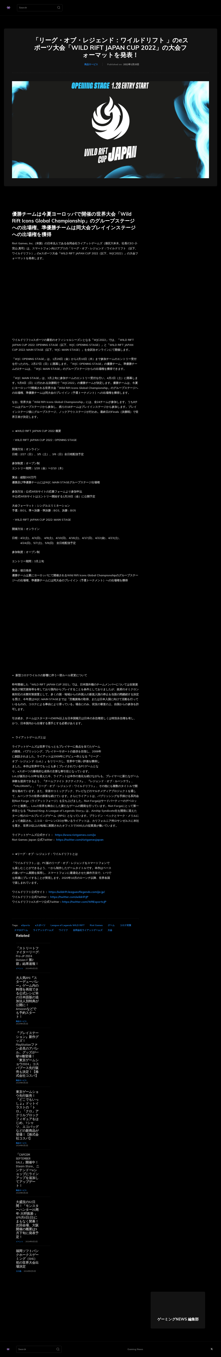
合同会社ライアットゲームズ (87, 930)
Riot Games (96, 925)
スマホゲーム (21, 930)
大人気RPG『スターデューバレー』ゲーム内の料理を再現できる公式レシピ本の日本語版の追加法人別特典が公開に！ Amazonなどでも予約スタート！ (27, 997)
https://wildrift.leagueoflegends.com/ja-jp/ (77, 892)
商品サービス (91, 64)
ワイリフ (63, 930)
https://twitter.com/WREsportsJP (84, 901)
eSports (25, 925)
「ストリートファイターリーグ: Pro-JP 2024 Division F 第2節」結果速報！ (27, 956)
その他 (18, 1271)
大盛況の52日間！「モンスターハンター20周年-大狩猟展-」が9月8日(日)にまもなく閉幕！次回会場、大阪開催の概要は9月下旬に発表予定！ (27, 1219)
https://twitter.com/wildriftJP (69, 897)
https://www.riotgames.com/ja (75, 834)
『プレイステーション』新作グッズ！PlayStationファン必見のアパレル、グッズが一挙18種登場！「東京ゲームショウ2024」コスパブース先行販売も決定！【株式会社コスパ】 (27, 1054)
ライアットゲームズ (43, 930)
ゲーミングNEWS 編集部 (178, 1319)
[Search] (58, 7)
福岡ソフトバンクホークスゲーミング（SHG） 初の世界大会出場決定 (27, 1259)
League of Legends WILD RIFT (68, 925)
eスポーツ (40, 925)
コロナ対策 (125, 925)
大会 (110, 930)
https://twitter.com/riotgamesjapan (79, 839)
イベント (19, 968)
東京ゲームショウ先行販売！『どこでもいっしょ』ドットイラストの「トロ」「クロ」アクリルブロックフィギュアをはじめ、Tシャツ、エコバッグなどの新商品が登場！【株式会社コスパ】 (27, 1115)
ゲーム (111, 925)
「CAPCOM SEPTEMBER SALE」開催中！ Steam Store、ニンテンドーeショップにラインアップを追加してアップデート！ (29, 1170)
